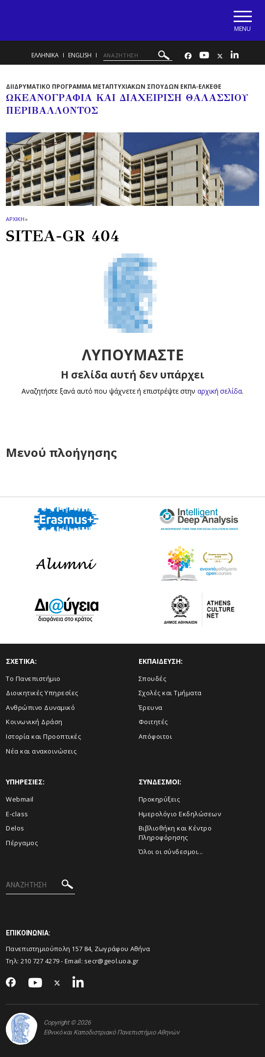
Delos (15, 828)
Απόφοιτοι (155, 736)
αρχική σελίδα (219, 391)
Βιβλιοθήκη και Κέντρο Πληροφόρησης (175, 833)
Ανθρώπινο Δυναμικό (40, 707)
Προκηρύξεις (159, 799)
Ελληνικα (45, 55)
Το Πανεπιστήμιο (33, 678)
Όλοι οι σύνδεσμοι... (171, 851)
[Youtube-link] (204, 56)
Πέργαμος (22, 842)
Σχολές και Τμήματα (170, 692)
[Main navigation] (242, 20)
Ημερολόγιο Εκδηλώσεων (180, 813)
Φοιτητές (153, 721)
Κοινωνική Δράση (34, 721)
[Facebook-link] (188, 56)
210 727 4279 (40, 960)
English (80, 55)
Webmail (20, 799)
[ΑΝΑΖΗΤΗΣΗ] (137, 55)
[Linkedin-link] (235, 56)
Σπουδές (153, 678)
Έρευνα (151, 707)
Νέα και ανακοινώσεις (41, 751)
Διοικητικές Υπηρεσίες (42, 692)
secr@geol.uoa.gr (111, 960)
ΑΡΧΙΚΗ (15, 219)
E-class (17, 813)
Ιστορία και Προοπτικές (43, 736)
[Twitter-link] (220, 56)
